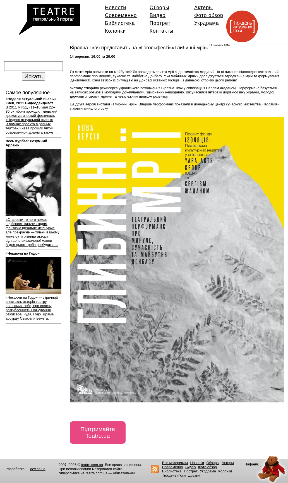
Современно (121, 15)
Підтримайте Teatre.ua (97, 432)
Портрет (160, 23)
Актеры (203, 7)
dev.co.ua (37, 469)
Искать (33, 76)
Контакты (161, 31)
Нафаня (251, 464)
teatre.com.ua (92, 465)
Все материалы (175, 463)
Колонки (115, 31)
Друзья (194, 475)
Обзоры (159, 7)
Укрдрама (206, 23)
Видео (157, 15)
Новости (115, 7)
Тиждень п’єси (174, 475)
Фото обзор (208, 15)
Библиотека (120, 23)
